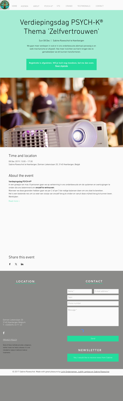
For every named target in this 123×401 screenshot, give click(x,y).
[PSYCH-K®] (48, 6)
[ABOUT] (36, 6)
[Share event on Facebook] (10, 264)
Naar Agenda (61, 66)
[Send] (93, 338)
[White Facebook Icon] (3, 333)
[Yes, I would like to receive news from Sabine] (93, 358)
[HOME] (14, 6)
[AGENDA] (24, 6)
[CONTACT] (99, 6)
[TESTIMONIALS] (84, 6)
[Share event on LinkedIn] (22, 264)
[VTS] (58, 6)
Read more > (14, 201)
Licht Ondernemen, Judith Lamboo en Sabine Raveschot (85, 372)
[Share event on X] (16, 264)
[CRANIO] (69, 6)
